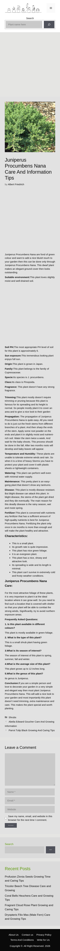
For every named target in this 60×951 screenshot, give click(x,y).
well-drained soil (24, 280)
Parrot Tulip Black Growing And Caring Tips (32, 730)
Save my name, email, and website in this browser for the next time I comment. (30, 818)
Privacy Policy (43, 934)
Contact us (27, 934)
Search (30, 18)
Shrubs (12, 717)
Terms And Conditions (22, 939)
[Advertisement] (30, 65)
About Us (14, 934)
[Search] (49, 24)
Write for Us (43, 939)
